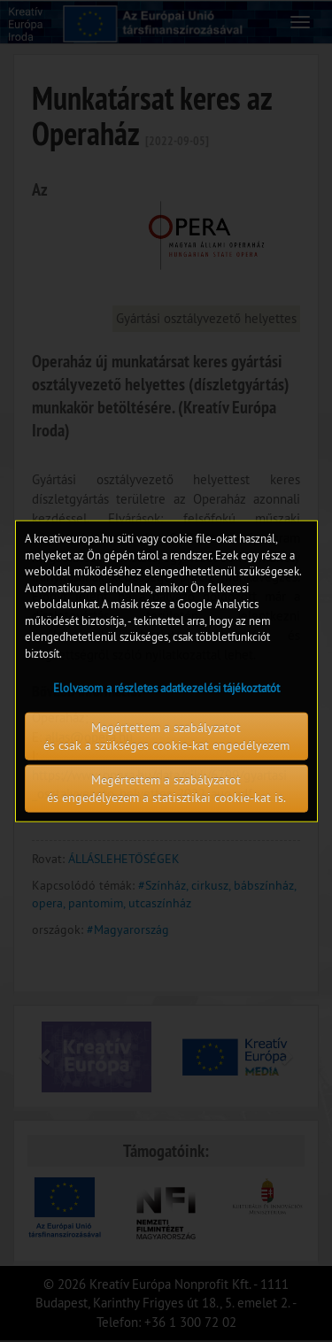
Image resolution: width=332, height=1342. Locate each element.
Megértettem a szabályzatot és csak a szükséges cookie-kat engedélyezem (166, 735)
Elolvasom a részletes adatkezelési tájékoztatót (166, 687)
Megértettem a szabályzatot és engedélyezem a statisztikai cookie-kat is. (166, 788)
